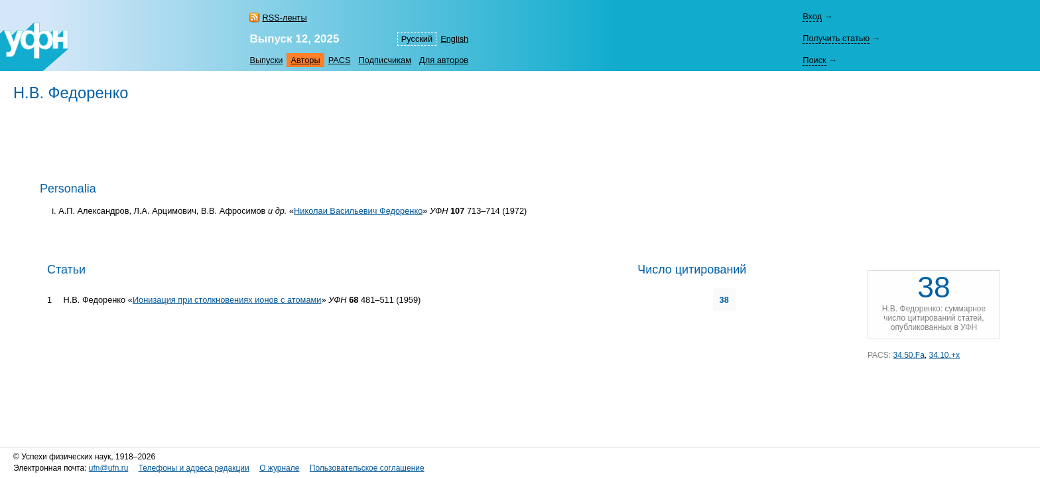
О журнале (279, 468)
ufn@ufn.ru (109, 468)
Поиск (814, 60)
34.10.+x (944, 355)
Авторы (305, 60)
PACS (339, 60)
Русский (416, 39)
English (454, 39)
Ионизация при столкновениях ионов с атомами (227, 300)
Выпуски (266, 60)
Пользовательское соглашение (367, 468)
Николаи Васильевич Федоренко (358, 211)
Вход (812, 16)
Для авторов (443, 60)
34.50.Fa (908, 355)
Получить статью (836, 38)
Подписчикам (385, 60)
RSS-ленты (284, 18)
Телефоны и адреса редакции (194, 468)
